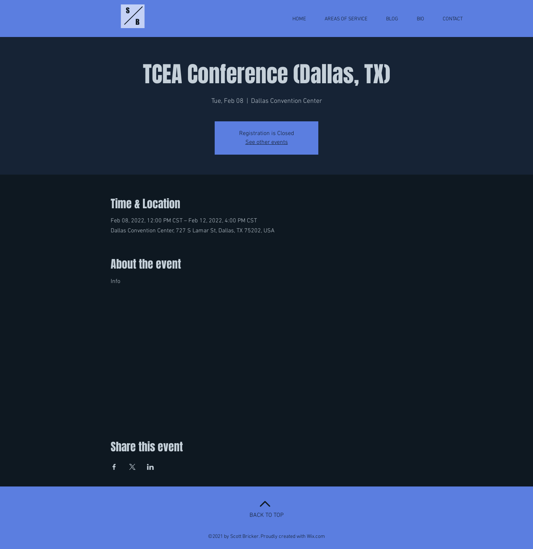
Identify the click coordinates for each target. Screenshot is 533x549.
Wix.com (316, 536)
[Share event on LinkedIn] (150, 467)
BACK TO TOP (266, 515)
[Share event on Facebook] (114, 467)
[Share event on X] (132, 467)
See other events (266, 142)
